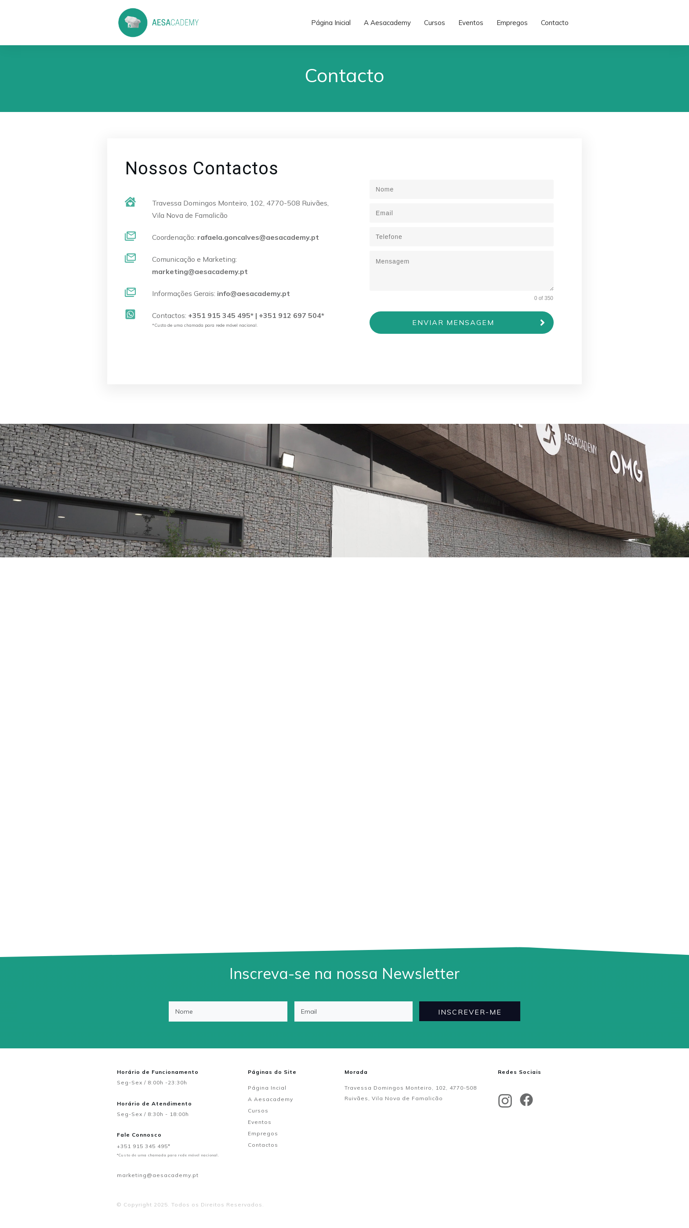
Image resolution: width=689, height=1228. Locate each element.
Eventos (260, 1122)
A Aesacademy (270, 1099)
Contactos (263, 1144)
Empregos (263, 1133)
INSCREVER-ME (470, 1012)
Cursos (258, 1110)
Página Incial (267, 1087)
